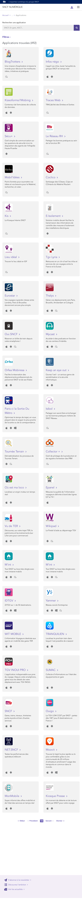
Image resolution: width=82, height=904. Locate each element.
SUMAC (51, 670)
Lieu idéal (11, 257)
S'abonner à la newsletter (17, 880)
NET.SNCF (12, 749)
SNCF (9, 711)
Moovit (50, 749)
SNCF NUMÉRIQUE (12, 7)
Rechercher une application (14, 22)
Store (13, 15)
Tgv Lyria (52, 257)
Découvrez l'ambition (16, 884)
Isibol (49, 408)
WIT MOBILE (13, 634)
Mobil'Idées (12, 177)
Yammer (51, 600)
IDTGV (9, 600)
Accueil (5, 15)
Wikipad (51, 526)
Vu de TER (12, 526)
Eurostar (10, 295)
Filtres (5, 37)
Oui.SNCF (11, 334)
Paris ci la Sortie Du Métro (17, 411)
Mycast (50, 334)
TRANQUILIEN (55, 634)
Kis (7, 216)
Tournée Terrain (15, 451)
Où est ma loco (15, 487)
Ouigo (50, 711)
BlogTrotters (13, 61)
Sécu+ (9, 136)
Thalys (50, 295)
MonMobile (12, 796)
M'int (8, 564)
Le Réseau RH (55, 136)
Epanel (50, 487)
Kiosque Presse (56, 796)
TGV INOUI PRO (15, 670)
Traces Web (53, 100)
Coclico (51, 177)
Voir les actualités (14, 889)
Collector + (53, 451)
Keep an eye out (56, 370)
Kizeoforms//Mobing (18, 100)
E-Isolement (53, 216)
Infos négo (53, 61)
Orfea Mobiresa (15, 370)
